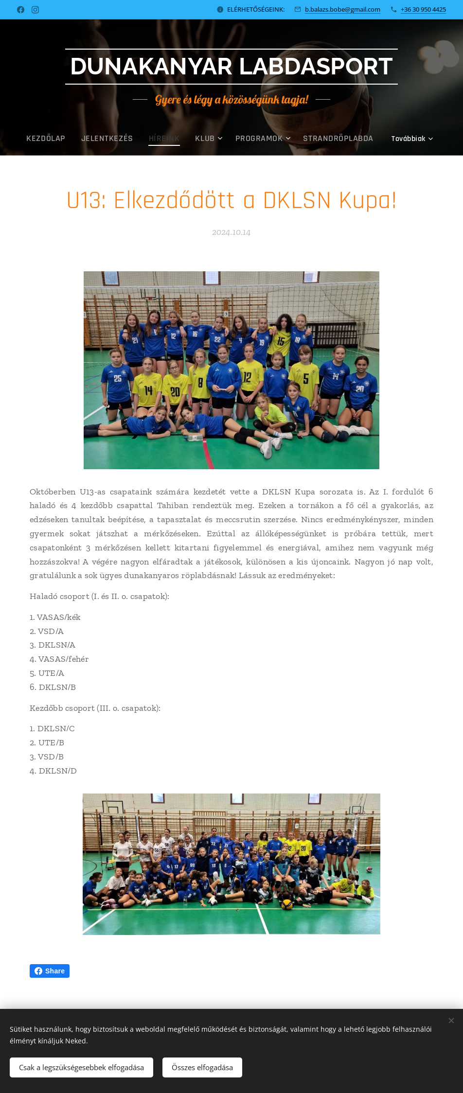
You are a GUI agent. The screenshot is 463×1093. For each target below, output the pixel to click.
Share (50, 971)
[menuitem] (49, 138)
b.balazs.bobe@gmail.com (342, 9)
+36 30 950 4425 (423, 9)
